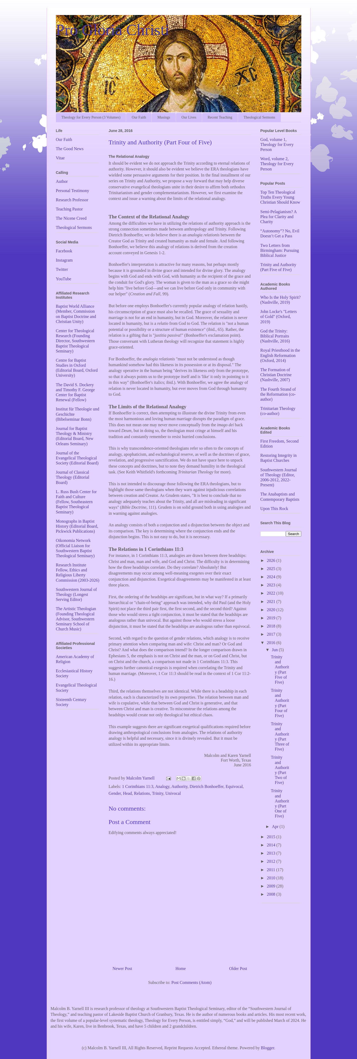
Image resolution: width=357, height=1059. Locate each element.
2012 (271, 861)
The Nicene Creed (71, 218)
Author (62, 181)
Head (127, 793)
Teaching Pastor (69, 209)
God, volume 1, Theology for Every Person (277, 144)
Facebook (64, 251)
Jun (275, 650)
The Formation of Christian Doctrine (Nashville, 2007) (276, 374)
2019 (271, 618)
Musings (163, 117)
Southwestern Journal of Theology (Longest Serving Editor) (76, 594)
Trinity (157, 793)
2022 (271, 593)
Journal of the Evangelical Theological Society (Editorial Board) (77, 458)
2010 (271, 878)
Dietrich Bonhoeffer (206, 786)
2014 (271, 845)
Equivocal (234, 786)
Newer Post (122, 968)
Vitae (60, 158)
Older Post (238, 968)
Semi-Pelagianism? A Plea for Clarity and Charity (278, 216)
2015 (271, 837)
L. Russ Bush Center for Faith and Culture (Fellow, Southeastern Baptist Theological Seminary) (76, 501)
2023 (271, 585)
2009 (271, 886)
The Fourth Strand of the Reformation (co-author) (278, 394)
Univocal (173, 793)
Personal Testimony (72, 190)
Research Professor (72, 200)
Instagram (64, 260)
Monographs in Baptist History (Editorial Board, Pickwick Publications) (77, 526)
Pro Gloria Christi (112, 29)
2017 (271, 634)
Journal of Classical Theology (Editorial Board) (72, 477)
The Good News (70, 148)
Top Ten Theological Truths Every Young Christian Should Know (280, 197)
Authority (179, 786)
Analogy (162, 786)
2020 (271, 609)
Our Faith (139, 117)
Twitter (62, 269)
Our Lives (189, 117)
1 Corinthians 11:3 (138, 786)
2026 (271, 560)
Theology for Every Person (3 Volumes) (91, 117)
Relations (142, 793)
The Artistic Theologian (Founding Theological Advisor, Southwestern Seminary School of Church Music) (76, 618)
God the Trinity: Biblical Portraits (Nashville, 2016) (275, 336)
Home (180, 968)
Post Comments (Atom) (191, 982)
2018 (271, 626)
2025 (271, 568)
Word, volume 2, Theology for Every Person (277, 163)
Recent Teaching (220, 117)
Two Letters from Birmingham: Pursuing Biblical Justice (279, 250)
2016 (271, 642)
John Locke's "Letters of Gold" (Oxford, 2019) (278, 316)
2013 (271, 853)
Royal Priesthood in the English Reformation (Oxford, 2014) (280, 355)
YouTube (63, 279)
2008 (271, 894)
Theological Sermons (259, 117)
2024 (271, 577)
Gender (115, 793)
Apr (275, 826)
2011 (271, 869)
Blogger (267, 1048)
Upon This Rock (274, 508)
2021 (271, 601)
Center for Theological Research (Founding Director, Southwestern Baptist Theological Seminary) (75, 341)
